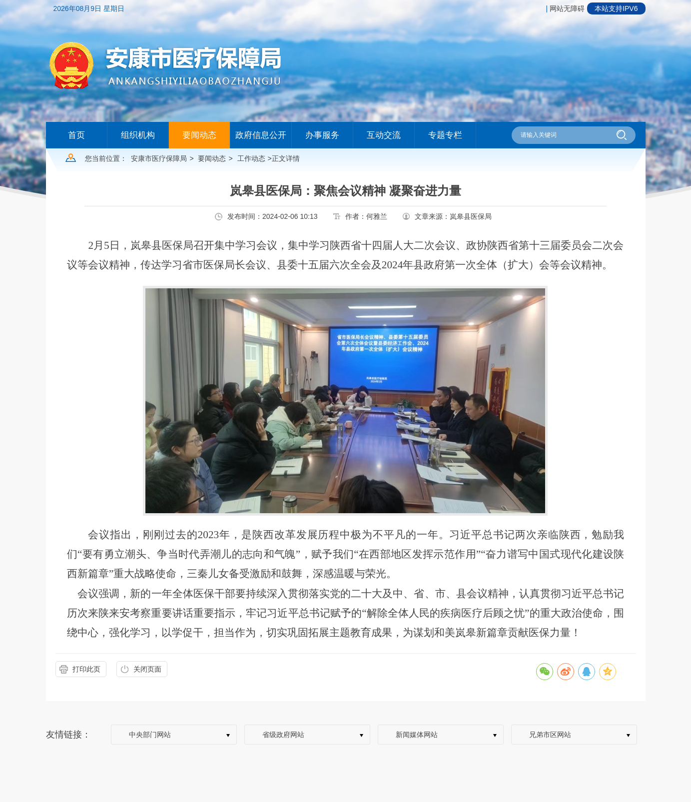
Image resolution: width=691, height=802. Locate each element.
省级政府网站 (283, 735)
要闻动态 (199, 135)
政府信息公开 (260, 135)
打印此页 (86, 669)
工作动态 (251, 158)
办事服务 (322, 135)
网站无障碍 (567, 8)
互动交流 (384, 135)
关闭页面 (147, 669)
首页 (76, 135)
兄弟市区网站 (550, 735)
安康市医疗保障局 (159, 158)
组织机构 (138, 135)
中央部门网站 (150, 735)
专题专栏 (445, 135)
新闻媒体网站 (417, 735)
